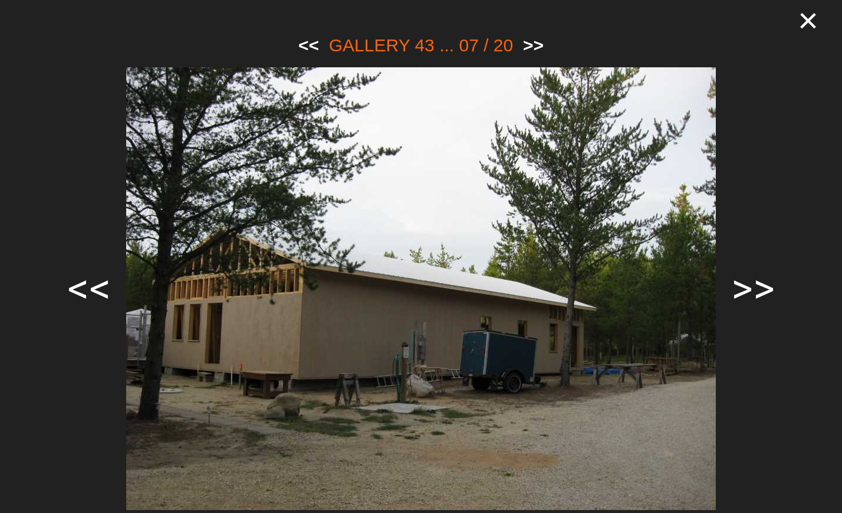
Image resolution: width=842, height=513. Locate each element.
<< (308, 45)
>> (533, 45)
